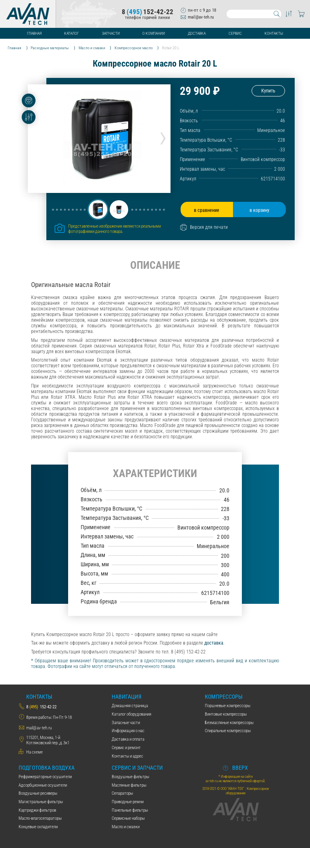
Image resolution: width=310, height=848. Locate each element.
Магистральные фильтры (41, 801)
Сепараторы (122, 793)
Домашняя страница (130, 705)
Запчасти (111, 33)
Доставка (197, 33)
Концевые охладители (38, 826)
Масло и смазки (125, 826)
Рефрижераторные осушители (45, 776)
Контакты (273, 33)
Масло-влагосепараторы (40, 818)
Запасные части (126, 722)
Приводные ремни (128, 801)
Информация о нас (128, 730)
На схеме (34, 752)
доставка (213, 643)
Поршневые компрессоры (227, 705)
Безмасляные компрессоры (229, 722)
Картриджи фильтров (37, 810)
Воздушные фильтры (130, 776)
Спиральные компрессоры (228, 730)
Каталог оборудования (131, 714)
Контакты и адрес (127, 756)
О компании (153, 33)
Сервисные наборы (128, 818)
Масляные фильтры (129, 785)
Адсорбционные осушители (43, 785)
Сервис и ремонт (126, 747)
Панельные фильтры (130, 810)
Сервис (235, 33)
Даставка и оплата (128, 739)
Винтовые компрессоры (226, 714)
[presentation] (163, 136)
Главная (34, 33)
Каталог (71, 33)
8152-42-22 (147, 11)
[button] (97, 209)
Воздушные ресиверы (38, 793)
